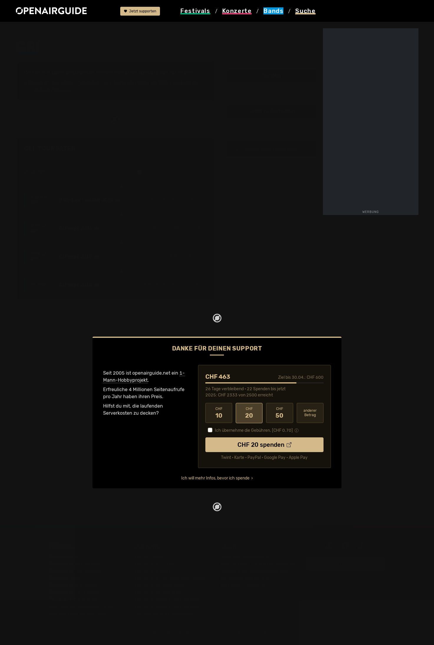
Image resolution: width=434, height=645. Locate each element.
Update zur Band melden (272, 111)
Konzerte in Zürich (155, 563)
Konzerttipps (149, 556)
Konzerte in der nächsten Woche (171, 577)
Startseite (26, 30)
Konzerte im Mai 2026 (159, 592)
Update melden (346, 563)
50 (279, 413)
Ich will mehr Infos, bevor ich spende (215, 477)
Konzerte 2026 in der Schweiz (168, 606)
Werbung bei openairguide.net (254, 570)
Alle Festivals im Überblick (78, 613)
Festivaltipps (63, 556)
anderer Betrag (310, 412)
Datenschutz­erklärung (245, 577)
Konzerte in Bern (153, 570)
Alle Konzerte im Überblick (164, 613)
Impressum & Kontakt (244, 585)
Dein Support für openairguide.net (259, 563)
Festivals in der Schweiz (75, 563)
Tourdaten (271, 75)
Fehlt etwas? (195, 148)
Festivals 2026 (65, 577)
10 (219, 413)
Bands (50, 30)
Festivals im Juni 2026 (74, 592)
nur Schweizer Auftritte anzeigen (171, 172)
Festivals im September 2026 (81, 606)
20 (249, 413)
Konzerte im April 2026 (160, 585)
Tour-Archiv (64, 83)
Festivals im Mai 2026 (73, 585)
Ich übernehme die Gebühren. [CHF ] (254, 430)
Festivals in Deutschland (76, 570)
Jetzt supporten (140, 11)
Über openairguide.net (245, 556)
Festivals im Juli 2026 (73, 599)
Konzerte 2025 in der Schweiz (168, 599)
